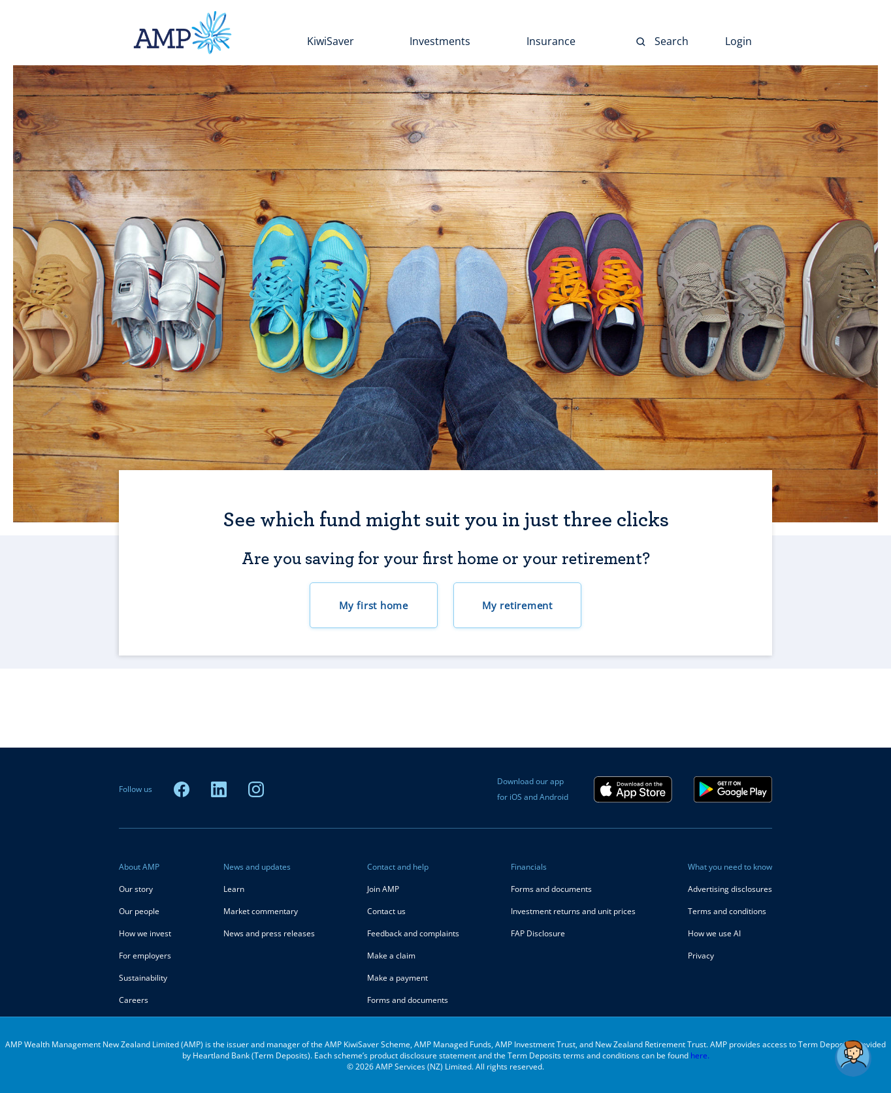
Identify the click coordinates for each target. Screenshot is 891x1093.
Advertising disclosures (730, 889)
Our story (136, 889)
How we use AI (714, 933)
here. (699, 1055)
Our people (139, 911)
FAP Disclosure (538, 933)
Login (738, 41)
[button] (853, 1058)
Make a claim (391, 955)
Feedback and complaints (413, 933)
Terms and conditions (727, 911)
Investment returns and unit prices (573, 911)
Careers (133, 1000)
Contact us (386, 911)
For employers (145, 955)
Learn (233, 889)
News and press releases (269, 933)
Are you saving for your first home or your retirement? (446, 558)
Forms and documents (407, 1000)
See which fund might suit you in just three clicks (446, 520)
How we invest (145, 933)
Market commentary (260, 911)
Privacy (701, 955)
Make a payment (397, 977)
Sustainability (143, 977)
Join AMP (383, 889)
